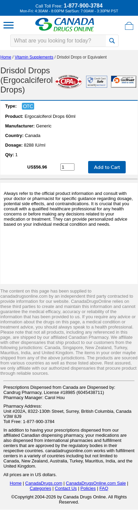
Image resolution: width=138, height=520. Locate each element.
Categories (40, 488)
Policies (88, 488)
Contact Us (66, 488)
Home (5, 57)
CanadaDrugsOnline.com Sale (96, 483)
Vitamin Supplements (34, 57)
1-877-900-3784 (83, 6)
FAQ (103, 488)
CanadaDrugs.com (43, 483)
